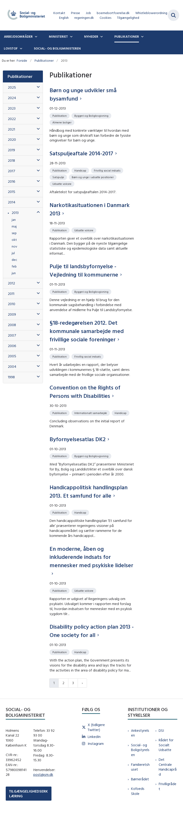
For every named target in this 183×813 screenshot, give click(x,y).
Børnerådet (140, 779)
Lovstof (11, 48)
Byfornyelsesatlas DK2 (78, 439)
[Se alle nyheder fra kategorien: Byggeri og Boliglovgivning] (91, 115)
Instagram (96, 743)
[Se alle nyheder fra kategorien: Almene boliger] (62, 122)
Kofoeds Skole (137, 791)
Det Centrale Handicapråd (168, 767)
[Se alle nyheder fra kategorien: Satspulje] (59, 177)
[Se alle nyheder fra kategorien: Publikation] (60, 115)
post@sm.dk (43, 774)
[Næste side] (82, 683)
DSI (161, 730)
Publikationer (126, 36)
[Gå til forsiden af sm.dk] (25, 15)
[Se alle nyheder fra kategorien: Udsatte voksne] (62, 183)
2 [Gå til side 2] (63, 683)
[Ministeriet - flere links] (71, 36)
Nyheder (91, 36)
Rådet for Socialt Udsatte (166, 745)
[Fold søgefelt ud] (173, 15)
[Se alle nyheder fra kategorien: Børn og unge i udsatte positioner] (93, 177)
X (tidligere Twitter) (96, 727)
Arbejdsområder (18, 36)
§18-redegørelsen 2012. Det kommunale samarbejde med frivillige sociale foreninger (87, 331)
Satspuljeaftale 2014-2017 (81, 153)
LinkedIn (94, 736)
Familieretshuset (140, 767)
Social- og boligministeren (57, 48)
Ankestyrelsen (140, 733)
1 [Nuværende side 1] (54, 683)
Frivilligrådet (167, 786)
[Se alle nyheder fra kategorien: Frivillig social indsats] (107, 170)
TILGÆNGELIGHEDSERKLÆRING (28, 793)
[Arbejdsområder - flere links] (35, 36)
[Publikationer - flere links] (142, 36)
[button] (37, 87)
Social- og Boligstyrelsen (140, 750)
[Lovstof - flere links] (20, 48)
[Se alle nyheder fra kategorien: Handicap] (80, 170)
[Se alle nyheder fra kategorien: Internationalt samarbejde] (91, 412)
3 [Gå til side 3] (73, 683)
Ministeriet (58, 36)
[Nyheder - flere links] (101, 36)
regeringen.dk (84, 18)
